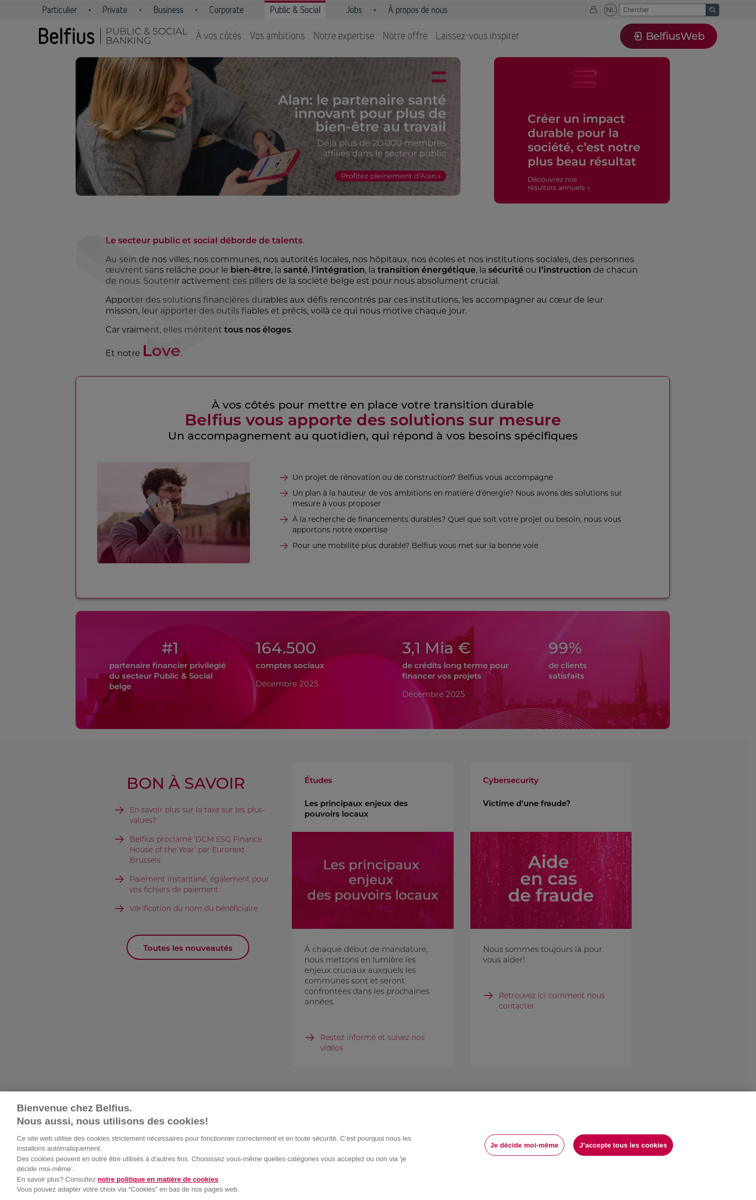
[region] (378, 1145)
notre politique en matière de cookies (158, 1179)
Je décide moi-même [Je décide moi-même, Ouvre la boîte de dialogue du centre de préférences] (524, 1145)
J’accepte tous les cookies (623, 1145)
